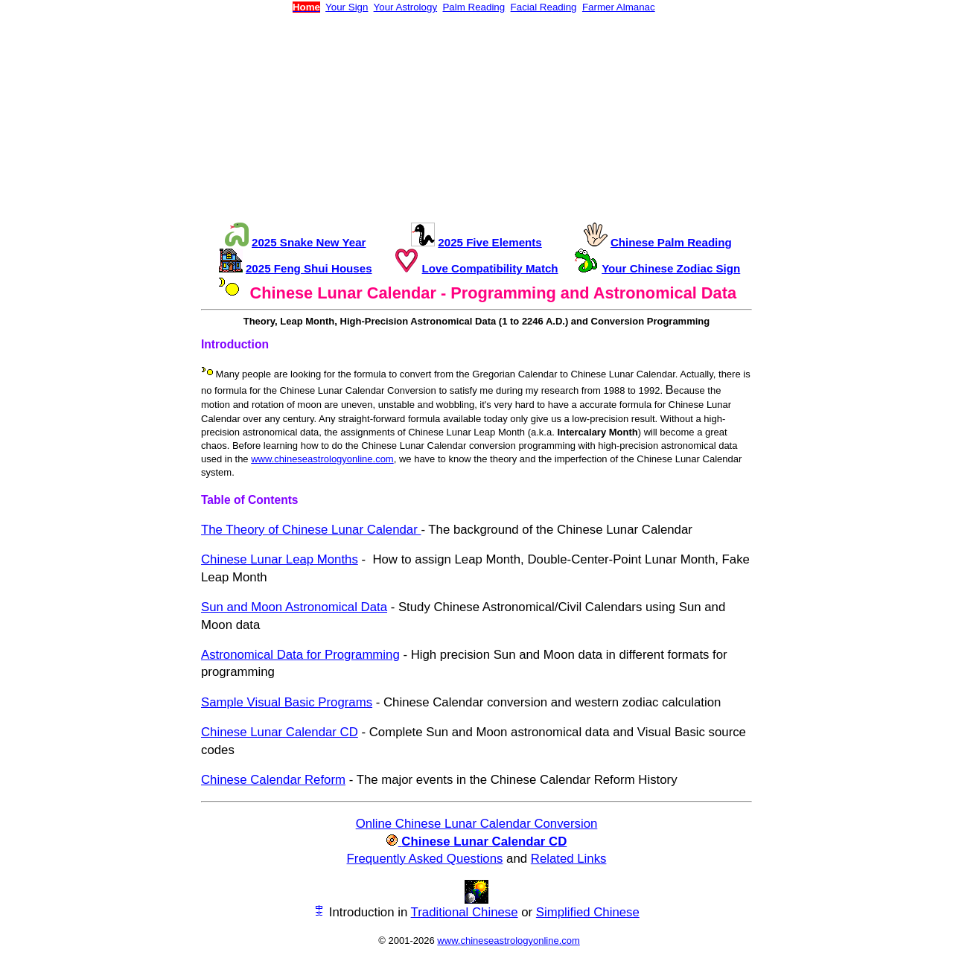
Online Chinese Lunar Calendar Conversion (477, 824)
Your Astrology (405, 7)
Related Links (569, 859)
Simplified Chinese (588, 912)
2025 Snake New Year (309, 242)
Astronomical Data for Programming (300, 655)
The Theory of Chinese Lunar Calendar (311, 530)
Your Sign (346, 7)
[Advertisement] (476, 117)
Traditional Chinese (464, 912)
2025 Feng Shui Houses (309, 268)
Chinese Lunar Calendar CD (279, 732)
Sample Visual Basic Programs (286, 702)
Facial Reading (544, 7)
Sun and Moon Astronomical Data (294, 607)
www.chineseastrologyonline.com (322, 458)
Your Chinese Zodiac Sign (671, 268)
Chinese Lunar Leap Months (279, 559)
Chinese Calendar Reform (273, 780)
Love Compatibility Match (490, 268)
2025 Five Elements (489, 242)
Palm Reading (473, 7)
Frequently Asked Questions (425, 859)
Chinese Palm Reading (671, 242)
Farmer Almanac (618, 7)
